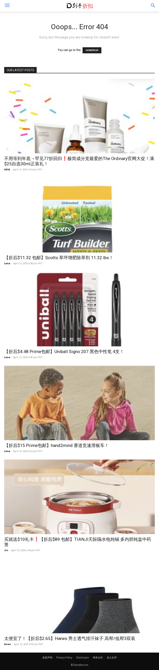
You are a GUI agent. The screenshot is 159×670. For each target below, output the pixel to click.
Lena (7, 263)
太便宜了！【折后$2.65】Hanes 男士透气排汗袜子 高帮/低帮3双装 (69, 638)
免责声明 (47, 657)
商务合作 (98, 657)
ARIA (7, 169)
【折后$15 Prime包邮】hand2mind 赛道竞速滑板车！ (56, 445)
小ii (6, 550)
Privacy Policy (64, 657)
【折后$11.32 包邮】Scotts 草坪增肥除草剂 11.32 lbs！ (58, 257)
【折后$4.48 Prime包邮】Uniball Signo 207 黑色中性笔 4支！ (64, 351)
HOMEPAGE (92, 50)
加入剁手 (112, 657)
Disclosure (82, 657)
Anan (7, 644)
